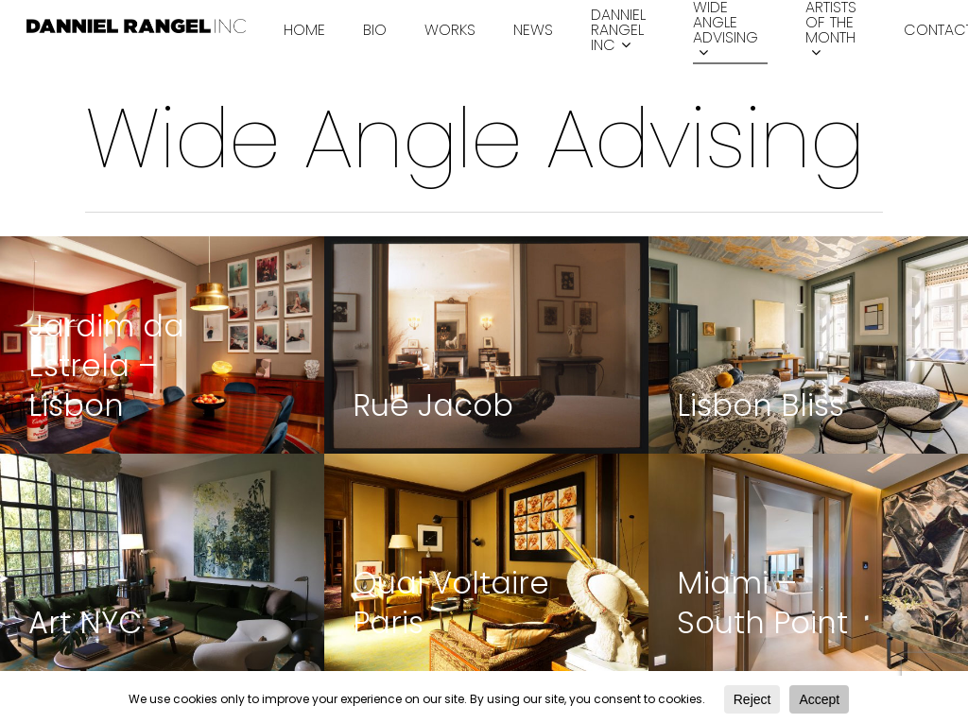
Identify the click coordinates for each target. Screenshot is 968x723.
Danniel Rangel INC (618, 31)
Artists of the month (830, 30)
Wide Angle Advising (725, 30)
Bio (375, 30)
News (533, 30)
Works (449, 30)
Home (304, 30)
